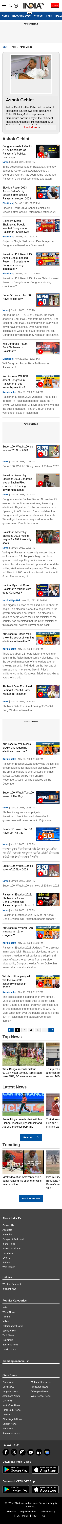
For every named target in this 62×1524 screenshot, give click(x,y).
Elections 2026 (21, 15)
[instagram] (22, 1452)
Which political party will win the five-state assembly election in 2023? (16, 982)
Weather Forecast (11, 1284)
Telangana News (39, 1391)
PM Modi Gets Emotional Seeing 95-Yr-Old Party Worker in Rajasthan (17, 690)
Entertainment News (12, 1326)
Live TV (6, 1257)
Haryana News (10, 1391)
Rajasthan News (39, 1386)
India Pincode (9, 1288)
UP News (7, 1414)
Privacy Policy (48, 1511)
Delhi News (8, 1386)
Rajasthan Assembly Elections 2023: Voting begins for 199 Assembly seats (16, 537)
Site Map (11, 1511)
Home (5, 15)
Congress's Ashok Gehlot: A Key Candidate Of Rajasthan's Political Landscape (17, 152)
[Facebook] (5, 1452)
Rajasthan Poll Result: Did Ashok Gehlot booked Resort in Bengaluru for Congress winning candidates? (17, 261)
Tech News (8, 1335)
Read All (31, 1137)
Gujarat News (9, 1424)
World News (8, 1312)
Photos (6, 1316)
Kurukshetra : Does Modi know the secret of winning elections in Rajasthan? (18, 638)
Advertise (7, 1234)
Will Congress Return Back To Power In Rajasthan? (14, 347)
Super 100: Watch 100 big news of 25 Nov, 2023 (17, 448)
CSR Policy (22, 1515)
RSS (43, 1515)
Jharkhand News (11, 1396)
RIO (34, 1515)
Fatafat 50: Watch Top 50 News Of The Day (17, 831)
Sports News (9, 1330)
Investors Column (11, 1248)
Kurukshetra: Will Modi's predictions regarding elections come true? (16, 748)
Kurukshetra (9, 392)
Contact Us (8, 1225)
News (5, 162)
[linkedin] (39, 1452)
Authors (6, 1262)
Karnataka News (11, 1433)
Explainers (7, 1340)
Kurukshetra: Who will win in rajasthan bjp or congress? (17, 931)
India (49, 15)
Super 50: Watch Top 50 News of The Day (16, 297)
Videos (38, 15)
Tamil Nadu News (11, 1410)
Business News (10, 1344)
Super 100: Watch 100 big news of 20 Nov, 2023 (17, 867)
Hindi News (8, 1253)
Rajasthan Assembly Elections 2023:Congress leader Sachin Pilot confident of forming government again (17, 482)
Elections (7, 203)
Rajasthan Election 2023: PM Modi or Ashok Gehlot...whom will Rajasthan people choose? (18, 900)
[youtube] (30, 1452)
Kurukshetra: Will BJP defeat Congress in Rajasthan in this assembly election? (15, 382)
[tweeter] (14, 1452)
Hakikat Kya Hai (11, 600)
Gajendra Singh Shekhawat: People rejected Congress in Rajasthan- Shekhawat (15, 226)
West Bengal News (41, 1396)
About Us (7, 1230)
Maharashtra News (41, 1382)
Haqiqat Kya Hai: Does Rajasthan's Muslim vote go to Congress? (16, 589)
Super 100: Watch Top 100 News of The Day (18, 794)
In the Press (8, 1243)
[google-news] (47, 1452)
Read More (31, 1199)
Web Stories (8, 1267)
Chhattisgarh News (12, 1419)
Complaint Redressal (13, 1239)
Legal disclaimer (28, 1511)
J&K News (7, 1428)
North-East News (11, 1405)
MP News (7, 1400)
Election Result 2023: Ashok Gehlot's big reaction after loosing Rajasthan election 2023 (16, 193)
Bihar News (8, 1382)
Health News (9, 1349)
